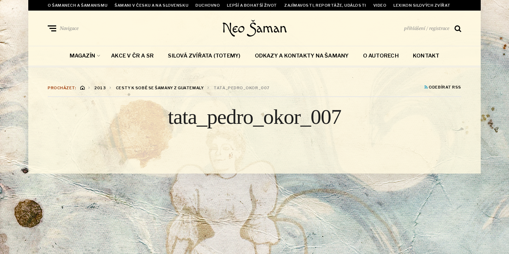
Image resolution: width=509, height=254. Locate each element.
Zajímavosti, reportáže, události (325, 5)
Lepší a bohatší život (252, 5)
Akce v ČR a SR (132, 56)
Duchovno (207, 5)
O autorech (381, 56)
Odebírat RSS (443, 87)
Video (380, 5)
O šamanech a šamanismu (77, 5)
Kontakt (426, 56)
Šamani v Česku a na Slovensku (151, 5)
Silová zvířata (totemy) (204, 56)
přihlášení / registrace (426, 28)
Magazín (82, 56)
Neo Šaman (254, 28)
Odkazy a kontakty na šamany (302, 56)
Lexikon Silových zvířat (422, 5)
